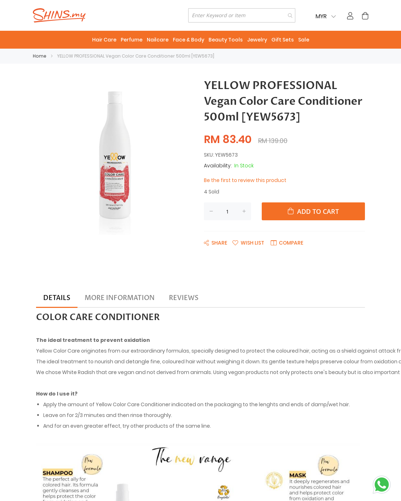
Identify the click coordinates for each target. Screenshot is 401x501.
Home (39, 56)
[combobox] (241, 15)
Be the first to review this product (245, 180)
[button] (248, 242)
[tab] (56, 298)
